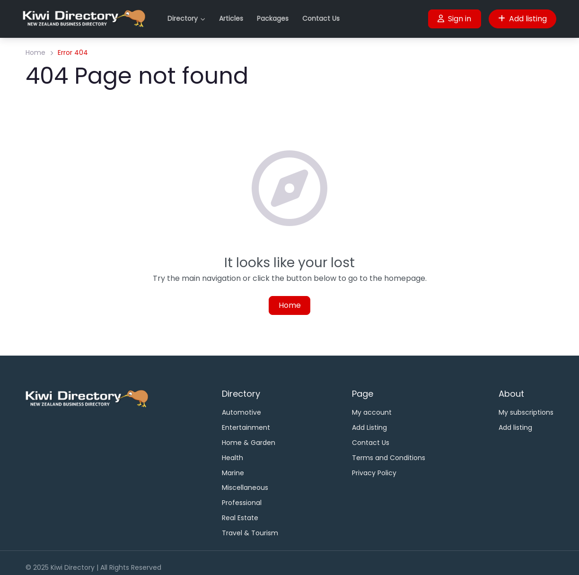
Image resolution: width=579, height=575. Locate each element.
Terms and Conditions (388, 457)
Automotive (241, 412)
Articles (231, 18)
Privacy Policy (374, 473)
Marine (233, 473)
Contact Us (321, 18)
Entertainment (246, 427)
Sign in (454, 18)
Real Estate (240, 518)
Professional (242, 502)
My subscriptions (526, 412)
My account (372, 412)
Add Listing (369, 427)
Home (35, 52)
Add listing (522, 18)
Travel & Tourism (250, 533)
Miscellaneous (245, 487)
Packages (273, 18)
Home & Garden (248, 442)
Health (232, 457)
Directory (182, 18)
